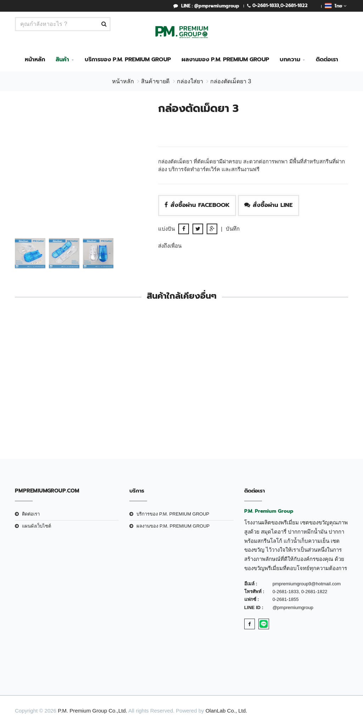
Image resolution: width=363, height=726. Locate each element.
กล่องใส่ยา (190, 81)
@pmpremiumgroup (293, 607)
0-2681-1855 (286, 599)
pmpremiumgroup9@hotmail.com (307, 583)
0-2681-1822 (294, 5)
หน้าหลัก (35, 59)
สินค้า (62, 59)
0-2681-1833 (265, 5)
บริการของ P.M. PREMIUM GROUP (128, 59)
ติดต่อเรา (327, 59)
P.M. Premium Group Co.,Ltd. (92, 711)
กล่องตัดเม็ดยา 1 (310, 395)
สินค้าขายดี (155, 81)
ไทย (335, 5)
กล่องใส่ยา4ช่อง (224, 395)
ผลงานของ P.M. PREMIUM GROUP (225, 59)
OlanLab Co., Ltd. (226, 711)
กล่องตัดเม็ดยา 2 (138, 395)
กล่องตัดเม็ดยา (52, 395)
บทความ (290, 59)
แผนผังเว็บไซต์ (36, 526)
